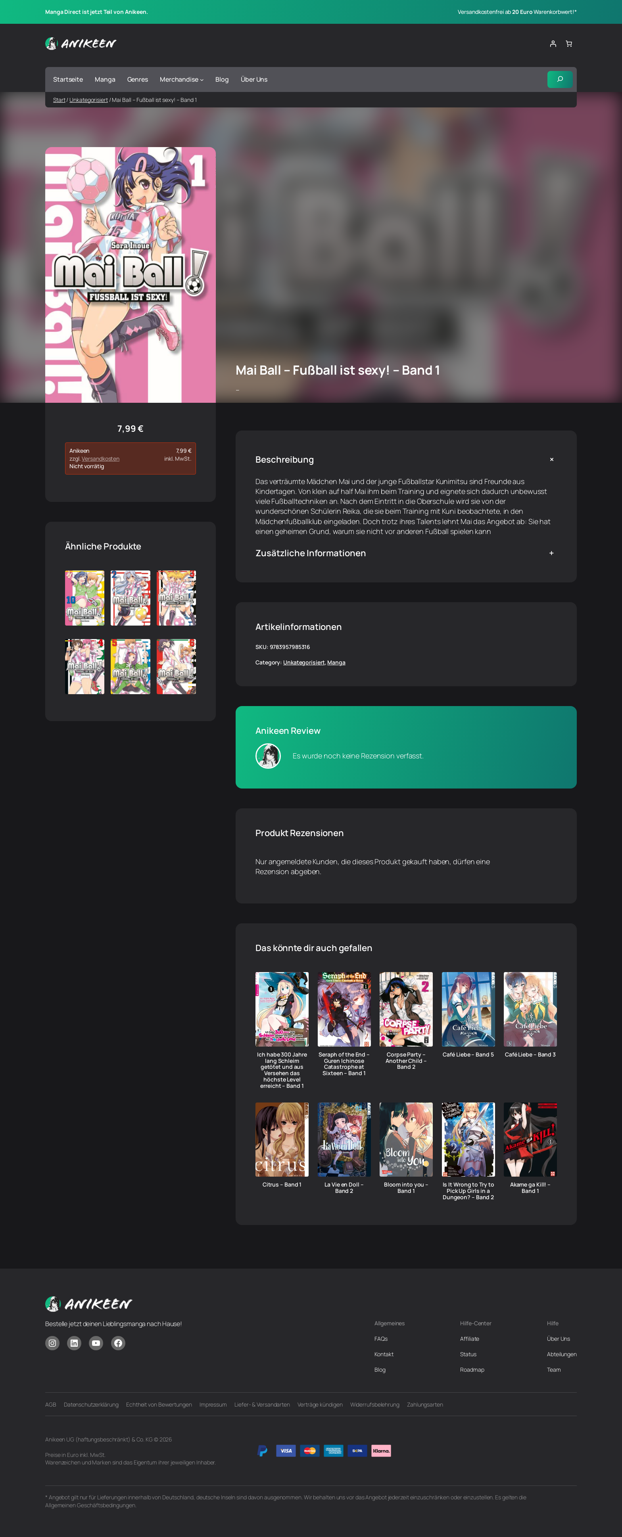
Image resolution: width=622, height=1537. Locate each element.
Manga (336, 662)
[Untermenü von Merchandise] (202, 80)
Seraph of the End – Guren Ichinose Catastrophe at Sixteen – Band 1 (344, 1064)
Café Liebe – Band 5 (468, 1055)
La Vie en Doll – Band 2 (343, 1188)
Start (59, 99)
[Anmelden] (553, 44)
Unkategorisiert (88, 99)
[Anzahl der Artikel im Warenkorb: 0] (569, 44)
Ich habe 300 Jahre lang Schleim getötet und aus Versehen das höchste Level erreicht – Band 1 (282, 1070)
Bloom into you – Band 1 (406, 1188)
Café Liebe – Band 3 (530, 1055)
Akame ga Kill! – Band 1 (530, 1188)
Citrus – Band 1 (282, 1185)
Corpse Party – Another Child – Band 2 (406, 1061)
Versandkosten (100, 459)
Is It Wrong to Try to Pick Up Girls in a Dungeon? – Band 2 (468, 1191)
